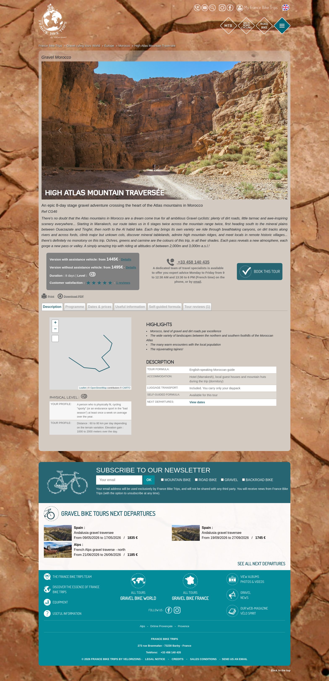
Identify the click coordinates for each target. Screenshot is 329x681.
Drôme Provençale (161, 626)
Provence (183, 626)
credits (177, 659)
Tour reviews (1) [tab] (197, 307)
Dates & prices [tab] (99, 307)
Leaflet (82, 388)
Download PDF (70, 296)
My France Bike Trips (257, 8)
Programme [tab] (74, 307)
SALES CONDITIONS (203, 659)
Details (126, 259)
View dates (197, 402)
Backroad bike (257, 480)
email (197, 281)
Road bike (206, 480)
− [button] (55, 329)
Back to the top (280, 670)
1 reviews (123, 282)
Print (48, 296)
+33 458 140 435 (188, 262)
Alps (142, 626)
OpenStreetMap (98, 388)
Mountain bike (176, 480)
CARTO (126, 388)
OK (148, 480)
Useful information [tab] (130, 307)
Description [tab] (52, 307)
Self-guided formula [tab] (164, 307)
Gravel (229, 480)
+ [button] (55, 323)
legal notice (155, 659)
